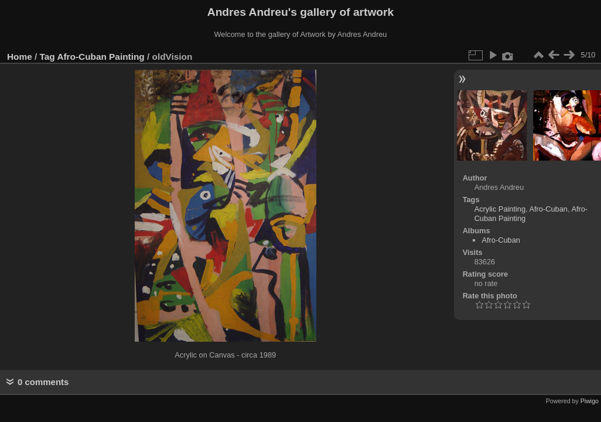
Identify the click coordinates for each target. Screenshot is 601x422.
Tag (47, 57)
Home (19, 57)
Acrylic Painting (499, 209)
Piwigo (589, 400)
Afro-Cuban (549, 209)
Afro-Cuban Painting (100, 57)
